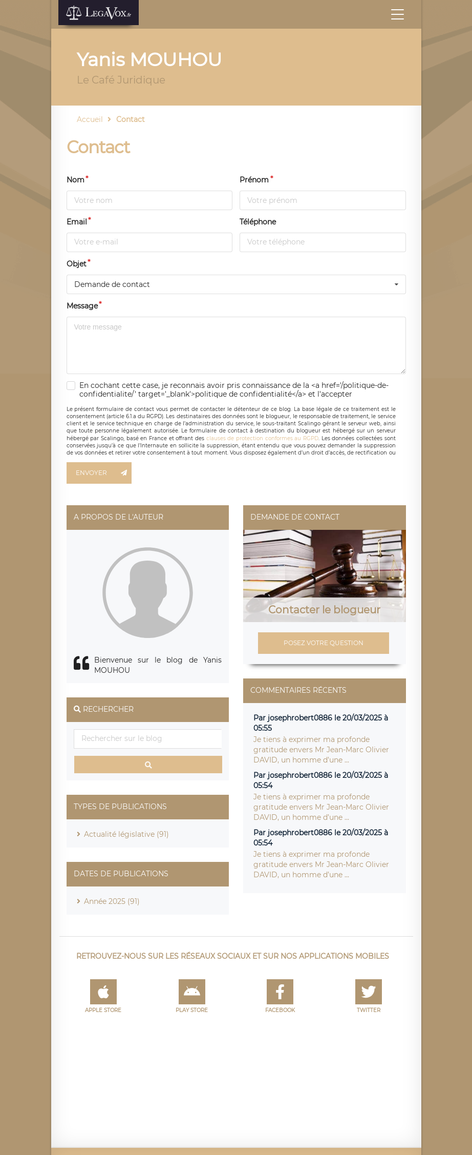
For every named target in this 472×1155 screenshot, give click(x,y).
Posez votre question (323, 643)
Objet (77, 264)
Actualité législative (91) (126, 834)
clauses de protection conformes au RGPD (262, 438)
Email (77, 221)
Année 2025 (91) (112, 901)
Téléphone (258, 221)
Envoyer (104, 473)
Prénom (254, 179)
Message (82, 306)
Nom (75, 179)
